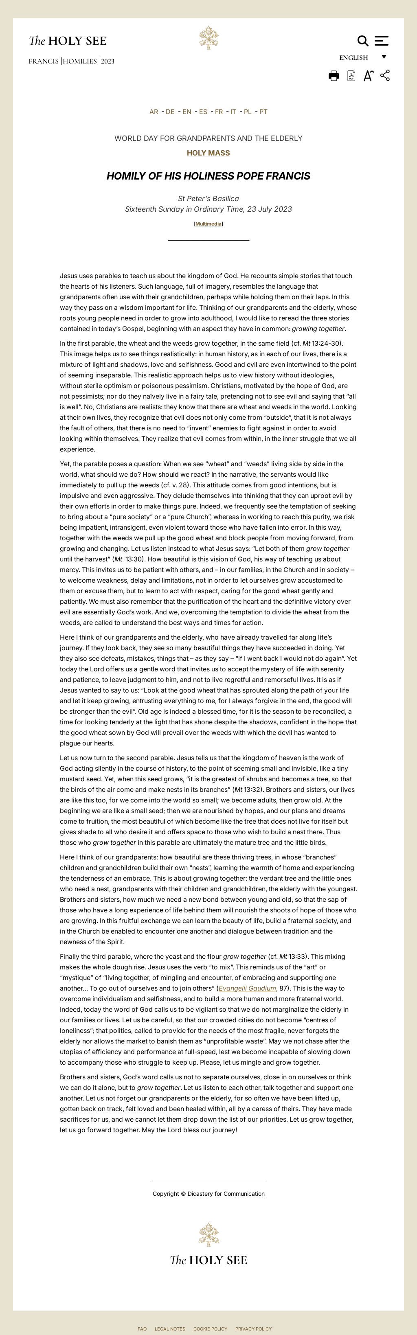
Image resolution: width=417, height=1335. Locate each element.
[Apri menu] (380, 41)
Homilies (81, 61)
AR (153, 111)
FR (219, 111)
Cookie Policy (210, 1329)
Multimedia (208, 224)
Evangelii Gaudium (247, 988)
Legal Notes (170, 1329)
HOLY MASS (208, 153)
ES (203, 111)
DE (170, 111)
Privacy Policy (253, 1329)
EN (186, 111)
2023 (107, 61)
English (357, 60)
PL (248, 111)
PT (263, 111)
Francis (44, 61)
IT (233, 111)
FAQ (142, 1329)
